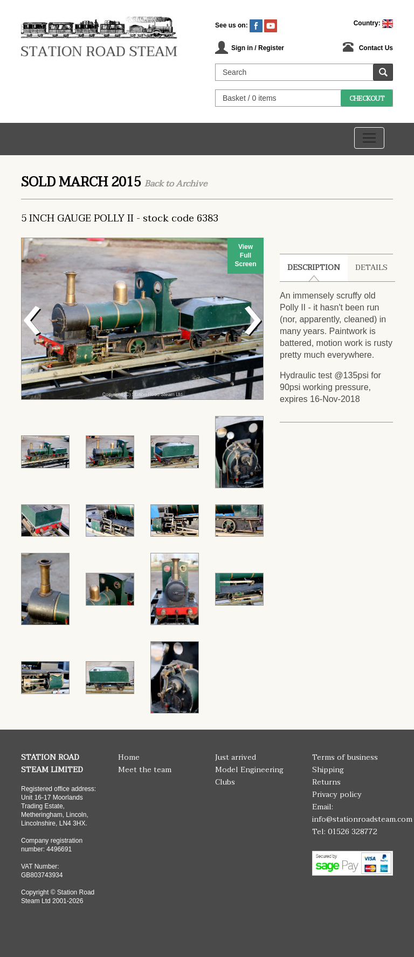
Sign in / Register (257, 48)
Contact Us (376, 48)
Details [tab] (371, 267)
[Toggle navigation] (369, 138)
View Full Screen (245, 255)
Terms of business (345, 757)
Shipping (328, 770)
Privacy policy (337, 794)
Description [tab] (313, 267)
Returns (326, 782)
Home (129, 757)
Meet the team (144, 770)
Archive (191, 183)
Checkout (366, 98)
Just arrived (235, 757)
